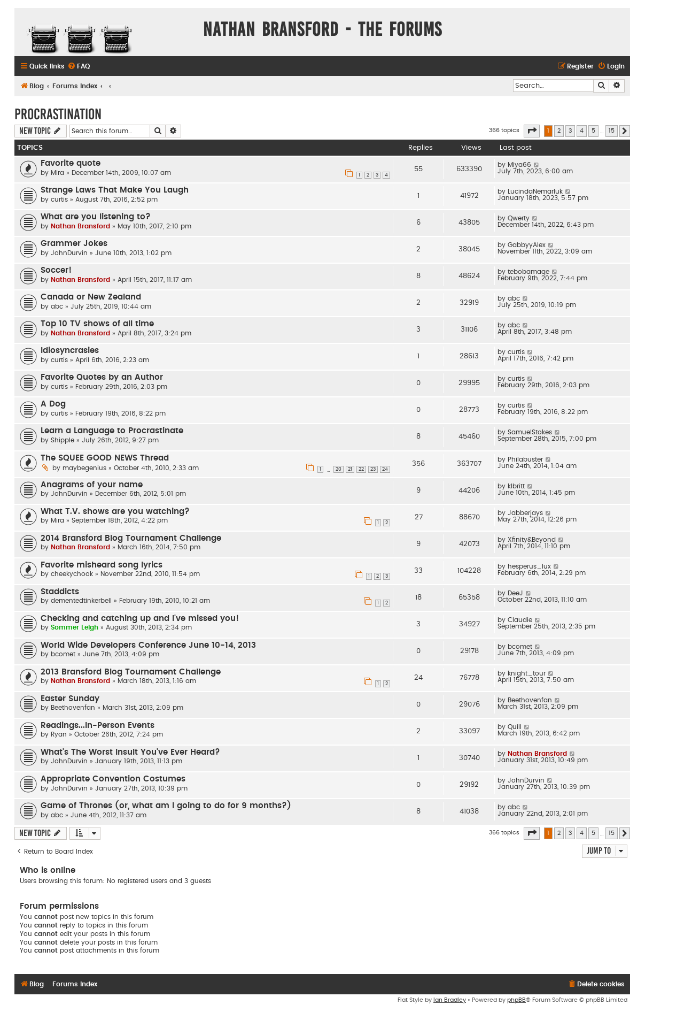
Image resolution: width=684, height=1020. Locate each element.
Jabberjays (525, 513)
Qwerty (519, 218)
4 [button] (582, 131)
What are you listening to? (96, 217)
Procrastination (58, 114)
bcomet (63, 654)
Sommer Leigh (74, 627)
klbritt (516, 486)
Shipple (62, 440)
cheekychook (72, 574)
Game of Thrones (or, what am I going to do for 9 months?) (166, 806)
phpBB (516, 1000)
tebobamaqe (528, 272)
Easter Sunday (70, 699)
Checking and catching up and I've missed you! (140, 619)
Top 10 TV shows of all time (97, 324)
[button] (532, 131)
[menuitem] (78, 66)
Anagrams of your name (92, 485)
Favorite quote (70, 163)
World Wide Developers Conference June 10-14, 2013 (148, 645)
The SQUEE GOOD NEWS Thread (105, 458)
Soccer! (56, 270)
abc (57, 306)
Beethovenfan (73, 707)
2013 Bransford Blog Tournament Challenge (131, 672)
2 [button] (559, 131)
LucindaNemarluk (535, 191)
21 (350, 469)
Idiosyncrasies (70, 351)
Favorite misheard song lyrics (101, 565)
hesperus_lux (529, 566)
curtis (59, 199)
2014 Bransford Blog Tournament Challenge (131, 538)
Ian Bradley (449, 1000)
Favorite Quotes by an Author (102, 377)
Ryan (59, 734)
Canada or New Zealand (91, 297)
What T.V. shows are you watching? (115, 512)
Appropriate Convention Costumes (113, 779)
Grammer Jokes (74, 244)
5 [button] (593, 131)
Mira (57, 173)
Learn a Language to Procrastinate (112, 431)
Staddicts (60, 592)
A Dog (53, 404)
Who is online (47, 870)
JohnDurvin (69, 253)
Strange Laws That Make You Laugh (115, 190)
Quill (515, 727)
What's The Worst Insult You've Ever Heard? (130, 752)
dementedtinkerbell (81, 600)
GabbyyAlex (527, 245)
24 (385, 469)
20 (338, 469)
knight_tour (527, 673)
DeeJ (515, 593)
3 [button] (570, 131)
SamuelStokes (530, 432)
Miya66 (519, 165)
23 (373, 469)
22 (361, 469)
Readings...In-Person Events (97, 726)
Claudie (520, 620)
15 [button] (612, 131)
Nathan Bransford (80, 226)
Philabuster (525, 459)
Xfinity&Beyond (532, 539)
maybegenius (84, 468)
